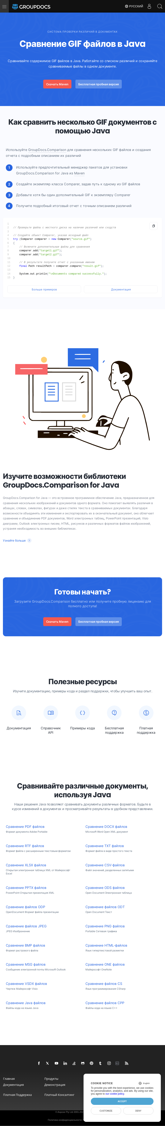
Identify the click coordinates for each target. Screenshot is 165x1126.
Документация (121, 289)
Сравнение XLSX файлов (26, 865)
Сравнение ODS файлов (105, 888)
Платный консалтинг (59, 1095)
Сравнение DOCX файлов (106, 827)
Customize (106, 1110)
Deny (138, 1110)
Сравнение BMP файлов (25, 945)
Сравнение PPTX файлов (26, 888)
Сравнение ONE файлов (105, 964)
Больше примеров (44, 289)
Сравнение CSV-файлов (105, 865)
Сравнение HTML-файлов (106, 945)
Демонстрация (54, 1085)
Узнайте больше (14, 540)
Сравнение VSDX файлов (26, 984)
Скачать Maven (57, 84)
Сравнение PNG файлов (105, 926)
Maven (79, 173)
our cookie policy (114, 1093)
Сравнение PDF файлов (25, 827)
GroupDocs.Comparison (47, 150)
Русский (134, 6)
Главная (9, 1079)
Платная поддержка (17, 1095)
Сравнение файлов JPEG (26, 926)
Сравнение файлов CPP (104, 1003)
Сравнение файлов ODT (105, 907)
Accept (122, 1101)
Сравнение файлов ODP (25, 907)
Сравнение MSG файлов (26, 964)
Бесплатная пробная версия (98, 84)
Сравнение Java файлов (26, 1003)
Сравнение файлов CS (103, 984)
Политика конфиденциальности (65, 1120)
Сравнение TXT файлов (104, 846)
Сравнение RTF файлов (25, 846)
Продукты (51, 1079)
